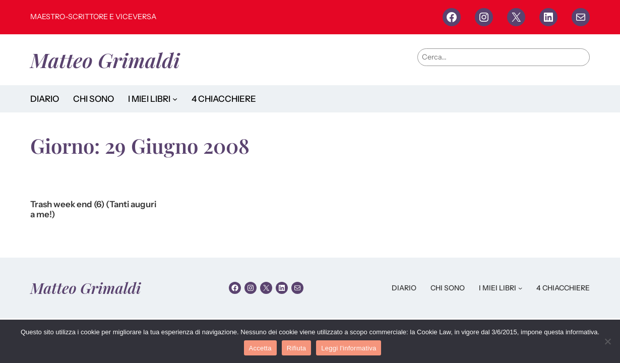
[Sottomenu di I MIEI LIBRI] (174, 98)
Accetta (260, 348)
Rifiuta (296, 348)
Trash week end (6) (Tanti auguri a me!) (93, 209)
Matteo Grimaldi (105, 59)
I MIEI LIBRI (149, 99)
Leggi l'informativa (348, 348)
